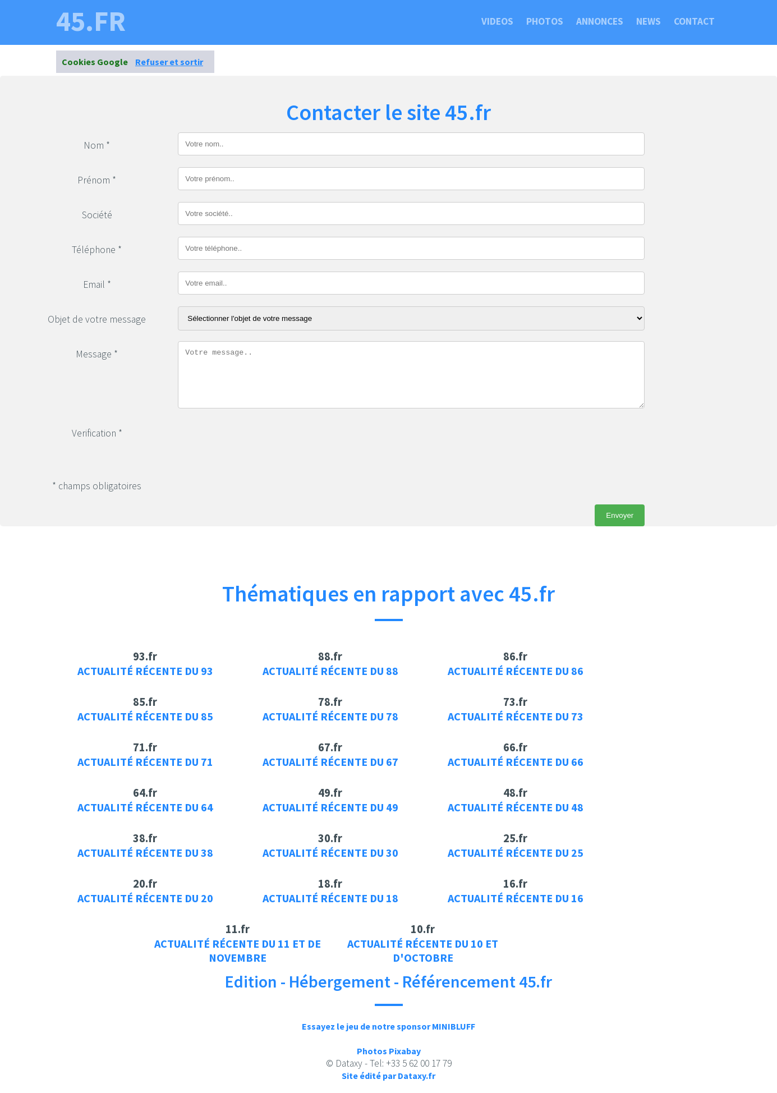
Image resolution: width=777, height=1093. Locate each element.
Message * (97, 354)
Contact (694, 21)
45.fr (91, 21)
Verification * (97, 433)
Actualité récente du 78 (330, 716)
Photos (544, 21)
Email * (97, 284)
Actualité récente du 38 (145, 853)
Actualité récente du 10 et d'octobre (422, 950)
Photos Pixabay (389, 1051)
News (648, 21)
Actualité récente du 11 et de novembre (237, 950)
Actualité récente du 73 (515, 716)
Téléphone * (97, 250)
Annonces (599, 21)
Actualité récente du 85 (145, 716)
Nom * (97, 145)
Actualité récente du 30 (330, 853)
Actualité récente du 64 (145, 807)
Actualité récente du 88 (330, 671)
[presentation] (263, 442)
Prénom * (96, 180)
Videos (497, 21)
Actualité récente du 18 (330, 898)
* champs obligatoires (96, 486)
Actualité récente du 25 (515, 853)
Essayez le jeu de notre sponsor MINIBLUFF (388, 1026)
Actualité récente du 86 (515, 671)
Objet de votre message (97, 319)
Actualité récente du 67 (330, 762)
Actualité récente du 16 (515, 898)
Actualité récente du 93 (145, 671)
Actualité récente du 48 (515, 807)
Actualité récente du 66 (515, 762)
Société (97, 215)
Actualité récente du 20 (145, 898)
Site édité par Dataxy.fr (388, 1075)
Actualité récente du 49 (330, 807)
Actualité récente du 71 (145, 762)
